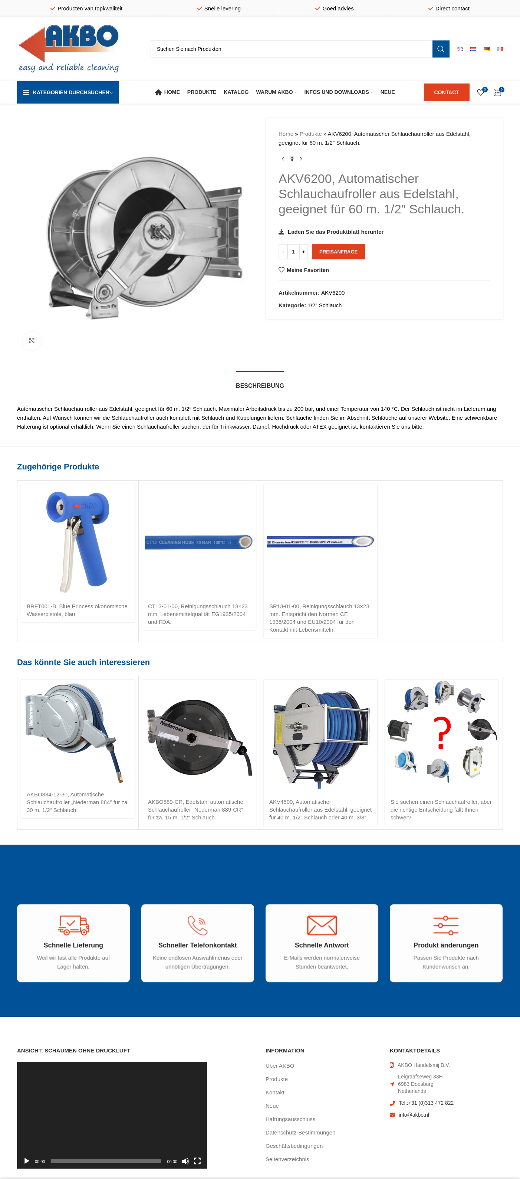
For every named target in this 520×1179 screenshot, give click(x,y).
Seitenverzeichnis (287, 1159)
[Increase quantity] (303, 251)
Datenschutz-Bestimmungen (300, 1132)
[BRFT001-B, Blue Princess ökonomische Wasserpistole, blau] (78, 541)
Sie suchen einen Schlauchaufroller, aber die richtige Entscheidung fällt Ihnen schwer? (441, 810)
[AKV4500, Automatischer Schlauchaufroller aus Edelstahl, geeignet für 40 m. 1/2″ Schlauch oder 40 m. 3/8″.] (320, 736)
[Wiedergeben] (26, 1165)
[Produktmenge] (293, 251)
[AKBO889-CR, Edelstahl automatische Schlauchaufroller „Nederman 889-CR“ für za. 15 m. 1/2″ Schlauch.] (199, 736)
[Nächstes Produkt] (300, 159)
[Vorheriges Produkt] (283, 159)
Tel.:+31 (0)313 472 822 (426, 1103)
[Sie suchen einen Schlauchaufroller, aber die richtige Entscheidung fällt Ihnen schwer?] (441, 736)
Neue (272, 1106)
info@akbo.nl (414, 1115)
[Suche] (300, 49)
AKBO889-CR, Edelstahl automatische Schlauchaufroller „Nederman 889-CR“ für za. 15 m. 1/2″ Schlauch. (195, 810)
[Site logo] (69, 48)
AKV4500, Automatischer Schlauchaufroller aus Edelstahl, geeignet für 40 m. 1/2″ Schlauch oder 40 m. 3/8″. (320, 810)
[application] (112, 1115)
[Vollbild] (197, 1165)
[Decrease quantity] (283, 251)
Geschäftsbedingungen (294, 1146)
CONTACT (446, 92)
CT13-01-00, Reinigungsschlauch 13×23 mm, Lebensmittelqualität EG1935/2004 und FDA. (198, 614)
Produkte (311, 134)
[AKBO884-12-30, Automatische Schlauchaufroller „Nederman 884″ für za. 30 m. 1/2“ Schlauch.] (78, 733)
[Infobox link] (68, 953)
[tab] (260, 382)
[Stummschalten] (185, 1165)
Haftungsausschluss (290, 1119)
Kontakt (275, 1092)
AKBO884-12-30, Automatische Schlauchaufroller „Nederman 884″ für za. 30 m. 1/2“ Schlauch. (78, 802)
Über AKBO (280, 1065)
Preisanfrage (338, 252)
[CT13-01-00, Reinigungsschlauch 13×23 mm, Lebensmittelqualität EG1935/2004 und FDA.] (199, 541)
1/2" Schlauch (324, 305)
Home (286, 134)
